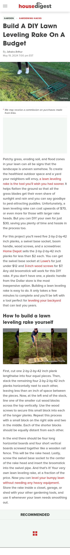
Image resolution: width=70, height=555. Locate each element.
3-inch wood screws (39, 266)
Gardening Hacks (30, 18)
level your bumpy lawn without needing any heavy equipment (33, 480)
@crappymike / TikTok (54, 361)
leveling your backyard (44, 300)
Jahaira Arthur (15, 52)
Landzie (64, 98)
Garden (9, 18)
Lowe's (45, 261)
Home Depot (12, 251)
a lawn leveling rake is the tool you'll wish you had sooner (33, 181)
